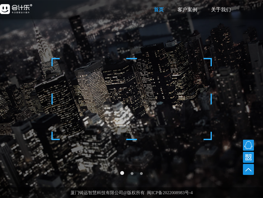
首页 (159, 9)
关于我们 (221, 9)
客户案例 (187, 9)
